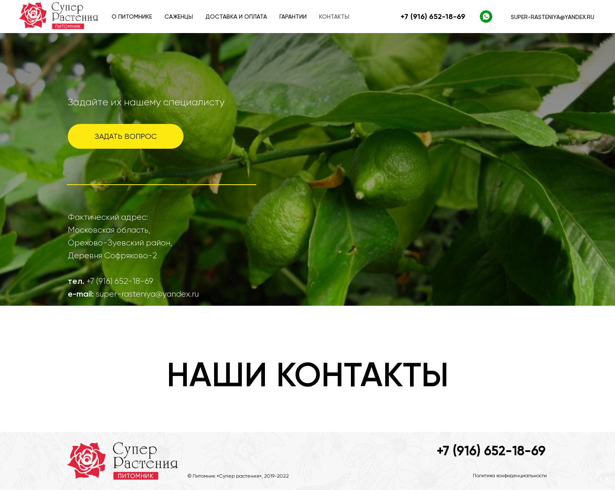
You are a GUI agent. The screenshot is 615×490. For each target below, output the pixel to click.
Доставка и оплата (236, 16)
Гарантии (293, 16)
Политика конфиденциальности (510, 475)
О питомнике (132, 16)
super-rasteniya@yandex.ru (552, 17)
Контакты (334, 16)
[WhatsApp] (486, 16)
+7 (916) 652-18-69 (491, 451)
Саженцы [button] (178, 16)
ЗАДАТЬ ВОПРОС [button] (126, 136)
